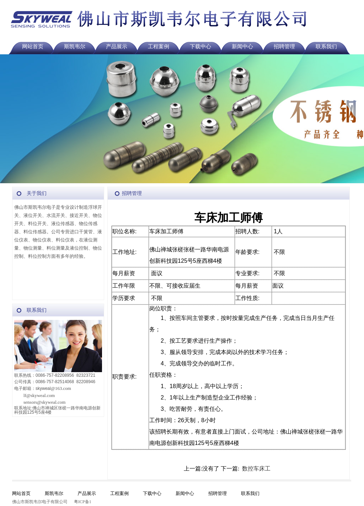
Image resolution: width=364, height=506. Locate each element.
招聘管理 (284, 46)
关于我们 (37, 193)
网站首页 (32, 46)
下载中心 (200, 46)
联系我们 (326, 46)
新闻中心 (242, 46)
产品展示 (116, 46)
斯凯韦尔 (74, 46)
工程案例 (158, 46)
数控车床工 (256, 469)
